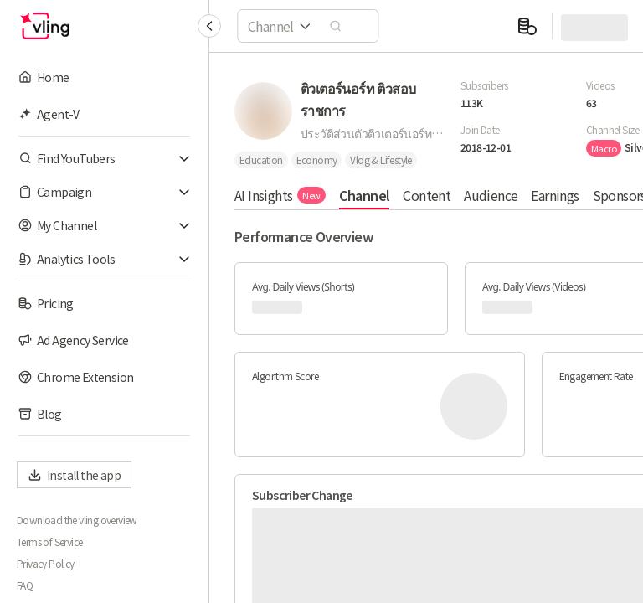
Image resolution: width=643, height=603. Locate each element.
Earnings (555, 195)
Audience (490, 195)
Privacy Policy (46, 563)
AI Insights (280, 195)
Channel (364, 195)
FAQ (25, 585)
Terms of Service (49, 542)
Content (426, 195)
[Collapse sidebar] (209, 26)
